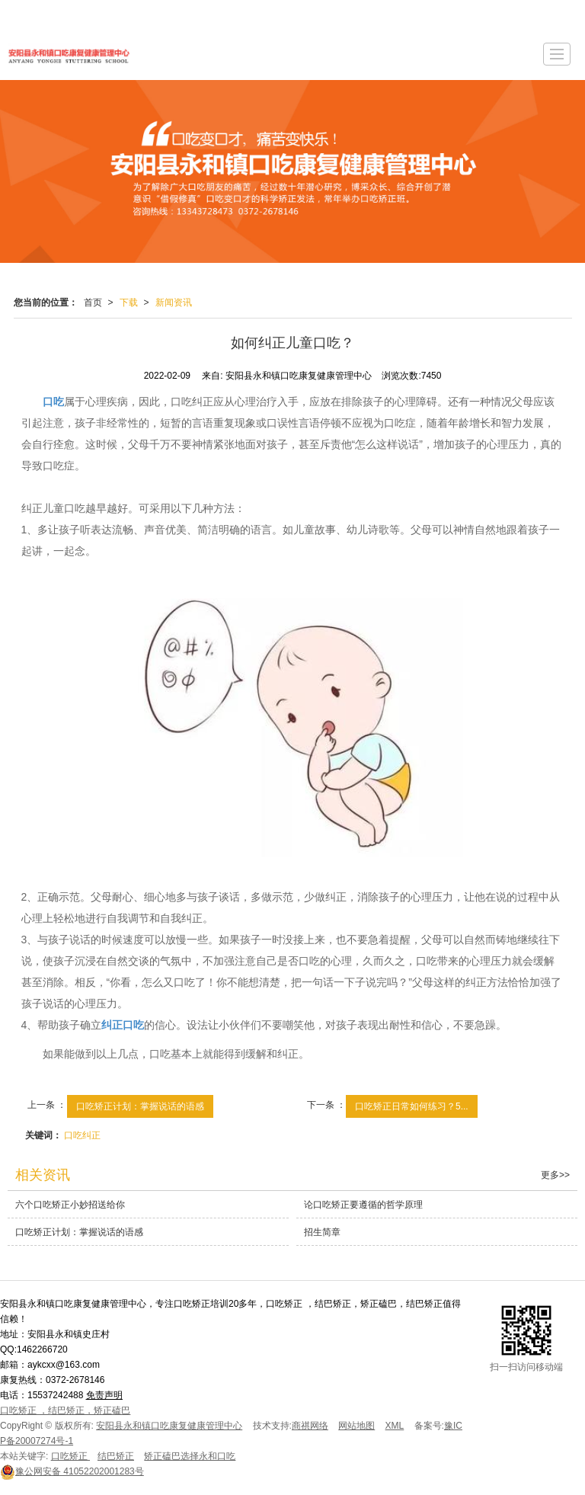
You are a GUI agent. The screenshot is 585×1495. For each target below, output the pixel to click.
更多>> (555, 1175)
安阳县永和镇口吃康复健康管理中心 (169, 1425)
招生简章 (322, 1232)
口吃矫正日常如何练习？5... (411, 1106)
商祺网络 (310, 1425)
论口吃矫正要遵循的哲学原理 (363, 1204)
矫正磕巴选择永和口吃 (189, 1456)
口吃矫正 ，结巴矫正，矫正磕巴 (65, 1410)
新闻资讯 (173, 302)
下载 (129, 302)
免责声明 (104, 1395)
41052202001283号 (72, 1471)
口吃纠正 (82, 1135)
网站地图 (356, 1425)
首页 (93, 302)
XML (394, 1425)
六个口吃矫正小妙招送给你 (70, 1204)
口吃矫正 (70, 1456)
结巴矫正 (116, 1456)
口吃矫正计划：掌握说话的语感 (140, 1106)
